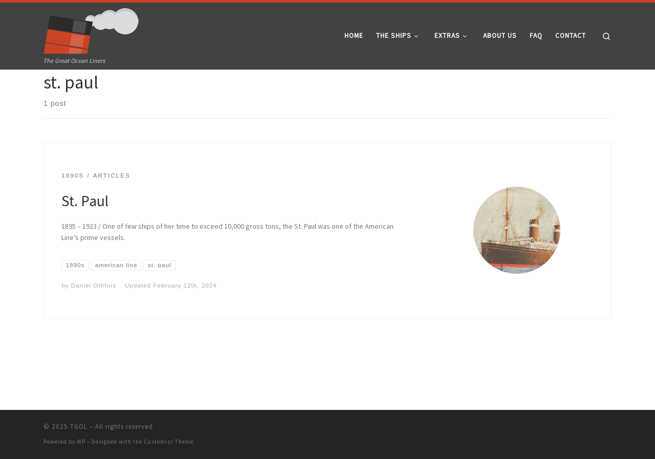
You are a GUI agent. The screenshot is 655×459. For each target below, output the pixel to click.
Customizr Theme (168, 442)
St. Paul (84, 238)
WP (81, 442)
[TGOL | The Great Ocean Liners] (91, 28)
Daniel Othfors (94, 322)
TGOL (79, 427)
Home (51, 89)
